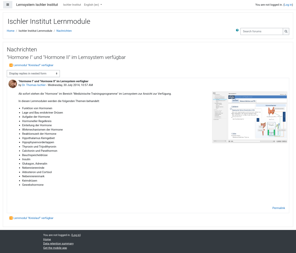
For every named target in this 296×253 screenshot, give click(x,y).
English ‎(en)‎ (92, 4)
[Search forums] (261, 31)
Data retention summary (58, 243)
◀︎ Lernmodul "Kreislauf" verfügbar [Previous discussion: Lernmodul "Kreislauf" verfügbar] (31, 65)
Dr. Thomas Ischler (34, 85)
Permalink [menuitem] (278, 208)
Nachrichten (64, 30)
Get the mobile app (55, 248)
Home (10, 30)
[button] (238, 31)
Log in (288, 4)
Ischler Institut (72, 4)
